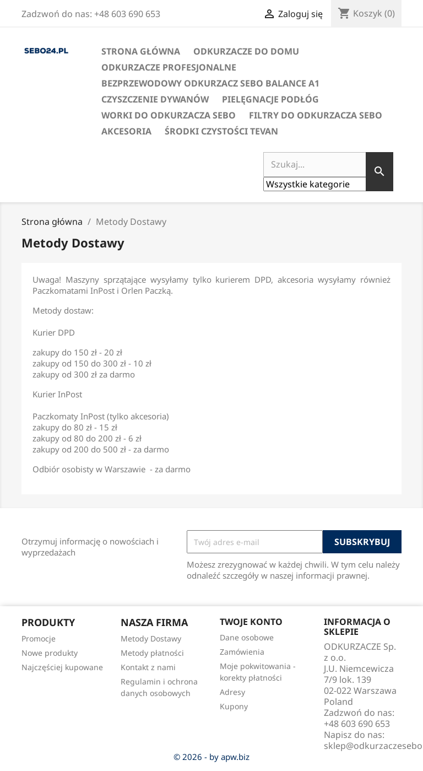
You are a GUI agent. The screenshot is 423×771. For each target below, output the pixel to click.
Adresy (232, 692)
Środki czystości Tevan (221, 131)
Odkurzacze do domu (246, 51)
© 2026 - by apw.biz (211, 756)
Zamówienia (242, 651)
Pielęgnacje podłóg (270, 99)
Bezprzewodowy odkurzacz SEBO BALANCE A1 (210, 83)
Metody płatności (152, 653)
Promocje (38, 638)
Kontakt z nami (148, 667)
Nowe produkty (49, 653)
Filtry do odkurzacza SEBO (315, 115)
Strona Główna (140, 51)
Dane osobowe (247, 637)
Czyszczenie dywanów (155, 99)
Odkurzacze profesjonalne (168, 67)
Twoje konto (251, 622)
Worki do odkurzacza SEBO (168, 115)
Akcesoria (126, 131)
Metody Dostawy (151, 638)
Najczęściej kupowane (62, 667)
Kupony (234, 706)
